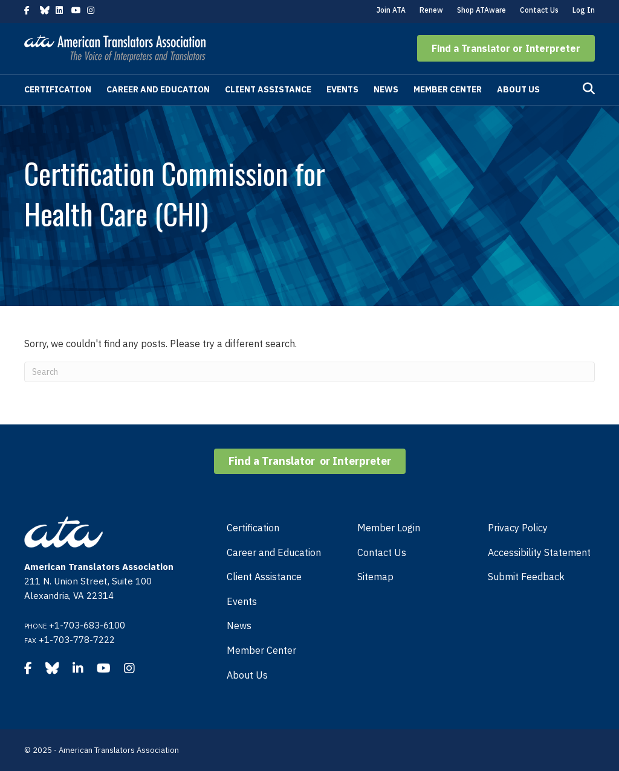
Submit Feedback (526, 577)
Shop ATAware (481, 9)
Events (342, 89)
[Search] (589, 89)
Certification (57, 89)
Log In (583, 9)
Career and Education (158, 89)
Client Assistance (268, 89)
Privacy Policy (518, 528)
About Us (518, 89)
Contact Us (539, 9)
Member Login (388, 528)
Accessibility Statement (539, 552)
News (386, 89)
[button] (506, 48)
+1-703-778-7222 (77, 639)
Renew (431, 9)
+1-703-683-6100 (87, 625)
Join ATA (391, 9)
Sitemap (375, 577)
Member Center (447, 89)
